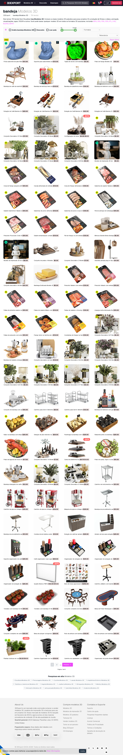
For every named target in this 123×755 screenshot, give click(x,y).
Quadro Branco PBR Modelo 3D (44, 584)
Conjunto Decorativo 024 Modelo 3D (76, 360)
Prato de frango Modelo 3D (103, 61)
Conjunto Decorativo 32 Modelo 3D (15, 161)
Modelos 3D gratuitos (70, 715)
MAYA (11, 24)
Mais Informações (53, 751)
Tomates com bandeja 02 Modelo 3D (16, 609)
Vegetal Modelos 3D (47, 684)
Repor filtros (114, 40)
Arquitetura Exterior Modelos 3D (97, 680)
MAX (95, 21)
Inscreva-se (116, 3)
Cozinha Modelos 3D (60, 680)
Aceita (82, 751)
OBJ (99, 21)
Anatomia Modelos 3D (90, 688)
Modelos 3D (67, 708)
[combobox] (91, 30)
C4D (114, 21)
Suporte (90, 708)
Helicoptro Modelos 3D (32, 688)
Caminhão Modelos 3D (72, 688)
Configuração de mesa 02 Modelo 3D (76, 136)
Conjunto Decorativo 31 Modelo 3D (45, 161)
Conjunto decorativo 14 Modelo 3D (45, 459)
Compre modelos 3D (72, 704)
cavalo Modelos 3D (77, 680)
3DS (106, 21)
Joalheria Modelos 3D (65, 684)
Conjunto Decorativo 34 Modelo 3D (106, 136)
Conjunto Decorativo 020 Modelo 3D (16, 385)
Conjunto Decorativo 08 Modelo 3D (45, 484)
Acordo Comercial (93, 721)
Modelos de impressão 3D (72, 711)
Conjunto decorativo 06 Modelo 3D (15, 285)
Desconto (39, 30)
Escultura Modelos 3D (22, 680)
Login (107, 3)
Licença (90, 718)
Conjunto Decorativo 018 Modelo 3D (46, 385)
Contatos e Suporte (96, 704)
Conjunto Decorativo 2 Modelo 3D (75, 260)
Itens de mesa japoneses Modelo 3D (76, 584)
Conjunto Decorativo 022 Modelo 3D (107, 360)
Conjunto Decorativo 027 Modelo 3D (107, 335)
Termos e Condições (94, 728)
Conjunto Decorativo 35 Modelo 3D (45, 136)
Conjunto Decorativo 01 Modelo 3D (75, 484)
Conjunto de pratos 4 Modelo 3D (44, 260)
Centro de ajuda (92, 711)
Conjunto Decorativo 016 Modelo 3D (106, 385)
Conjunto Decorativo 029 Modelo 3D (76, 161)
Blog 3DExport (68, 728)
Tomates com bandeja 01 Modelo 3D (46, 609)
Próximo (68, 665)
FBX (102, 21)
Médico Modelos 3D (102, 684)
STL (110, 21)
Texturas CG (67, 718)
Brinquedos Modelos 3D (84, 684)
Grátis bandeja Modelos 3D (21, 30)
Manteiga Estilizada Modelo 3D (44, 285)
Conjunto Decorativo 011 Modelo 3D (15, 136)
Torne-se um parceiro (70, 725)
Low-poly (51, 30)
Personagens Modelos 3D (41, 680)
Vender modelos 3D (70, 721)
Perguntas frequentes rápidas (97, 715)
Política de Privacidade (95, 725)
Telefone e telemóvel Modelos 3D (25, 684)
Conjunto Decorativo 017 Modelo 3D (76, 385)
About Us (19, 704)
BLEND (6, 24)
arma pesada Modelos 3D (52, 688)
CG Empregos (68, 731)
